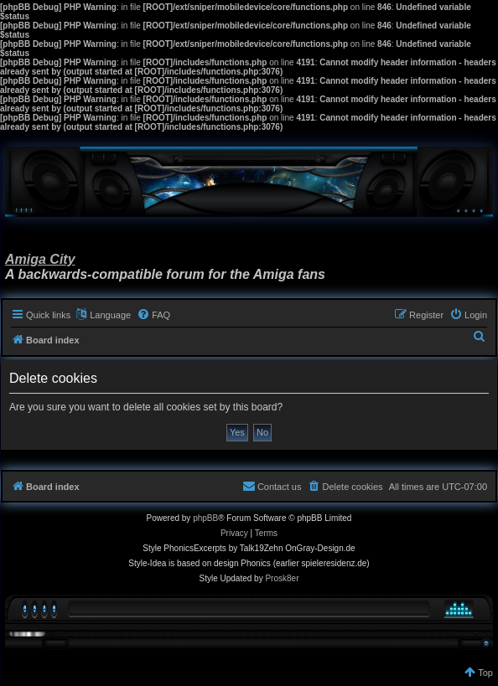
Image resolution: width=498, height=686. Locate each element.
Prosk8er (281, 578)
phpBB (205, 518)
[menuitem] (153, 315)
